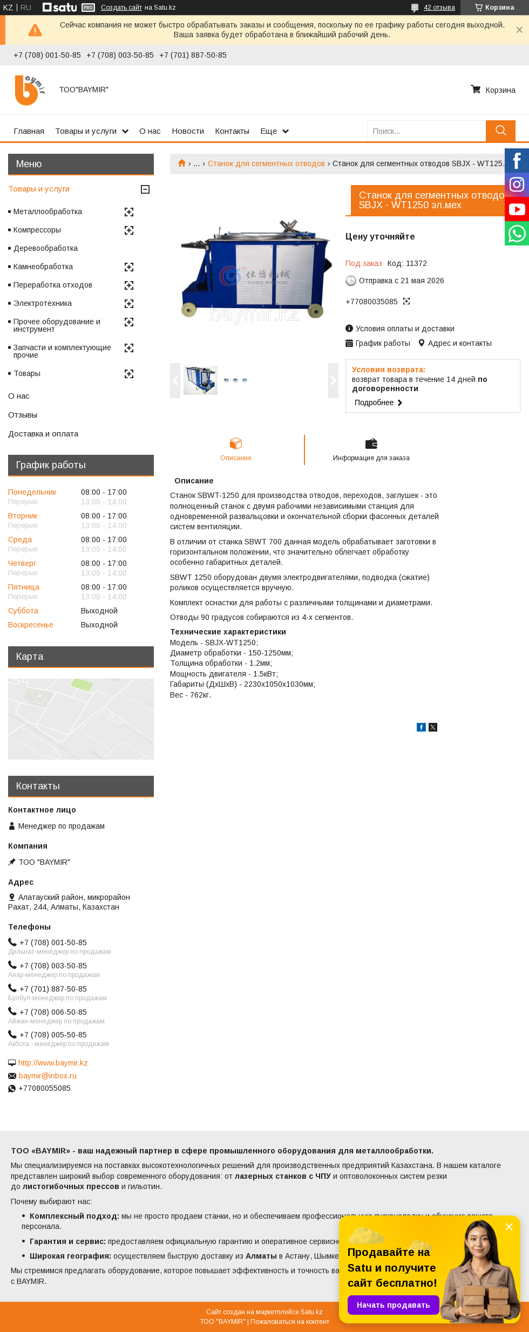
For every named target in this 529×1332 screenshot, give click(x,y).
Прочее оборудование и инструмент (56, 325)
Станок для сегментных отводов (266, 163)
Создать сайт (121, 7)
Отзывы (22, 414)
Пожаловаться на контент (289, 1322)
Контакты (232, 130)
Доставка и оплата (43, 433)
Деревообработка (45, 248)
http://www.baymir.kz (53, 1062)
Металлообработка (47, 211)
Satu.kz (312, 1312)
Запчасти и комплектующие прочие (62, 351)
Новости (188, 130)
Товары (26, 373)
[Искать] (501, 130)
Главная (28, 130)
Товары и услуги (86, 130)
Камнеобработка (43, 266)
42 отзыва (439, 7)
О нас (150, 130)
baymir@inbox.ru (48, 1075)
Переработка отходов (52, 285)
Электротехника (42, 303)
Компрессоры (37, 230)
